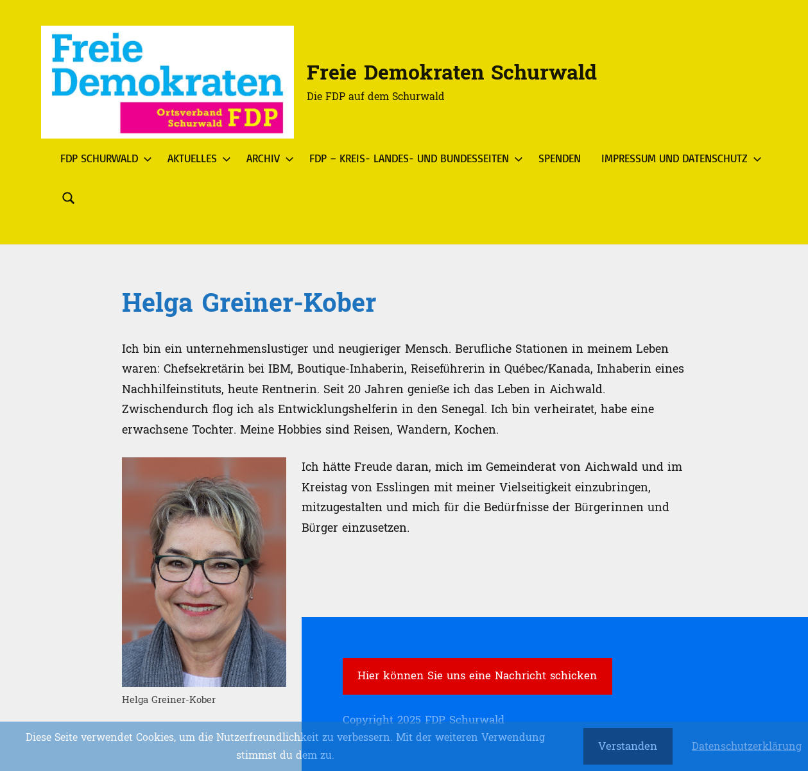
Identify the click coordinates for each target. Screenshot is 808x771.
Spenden (559, 158)
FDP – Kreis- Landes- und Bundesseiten (413, 158)
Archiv (267, 158)
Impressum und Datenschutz (679, 158)
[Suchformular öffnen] (68, 198)
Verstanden (627, 746)
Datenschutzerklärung (747, 747)
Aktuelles (197, 158)
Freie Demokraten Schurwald (452, 73)
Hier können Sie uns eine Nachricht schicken (476, 676)
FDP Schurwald (103, 158)
